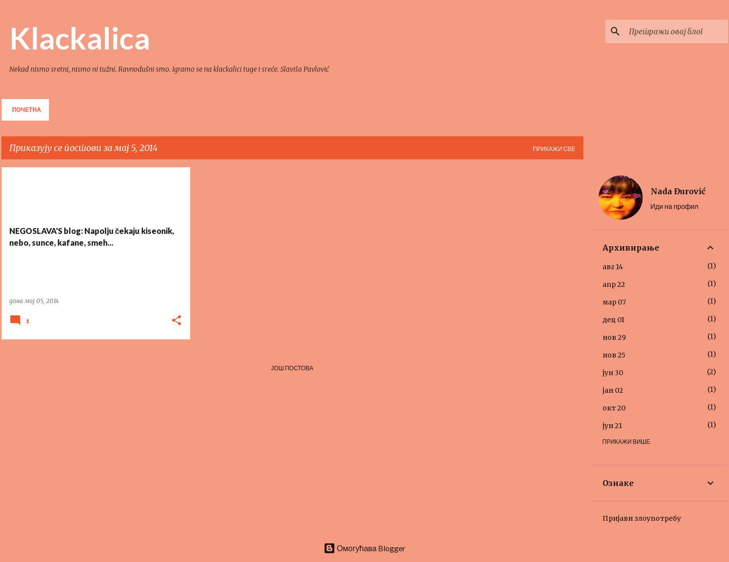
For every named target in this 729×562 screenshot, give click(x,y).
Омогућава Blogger (364, 548)
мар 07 (614, 302)
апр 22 (614, 284)
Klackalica (79, 38)
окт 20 (614, 408)
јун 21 (612, 425)
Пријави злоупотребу (642, 518)
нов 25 (614, 355)
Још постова (292, 368)
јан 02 (613, 390)
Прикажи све (554, 149)
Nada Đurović (678, 191)
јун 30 (613, 372)
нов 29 (614, 337)
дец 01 (614, 319)
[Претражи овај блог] (676, 31)
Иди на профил (675, 206)
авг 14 (613, 266)
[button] (176, 321)
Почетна (26, 109)
